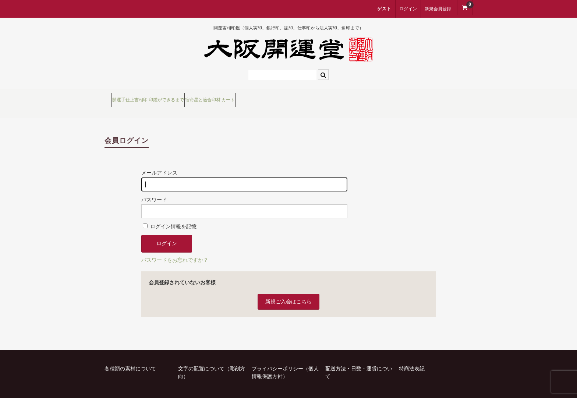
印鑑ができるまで (205, 97)
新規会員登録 (438, 8)
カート (324, 97)
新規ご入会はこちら (288, 290)
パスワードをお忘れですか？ (174, 248)
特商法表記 (412, 357)
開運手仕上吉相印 (138, 97)
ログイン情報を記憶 (170, 215)
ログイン (408, 8)
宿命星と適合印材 (271, 97)
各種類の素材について (130, 357)
